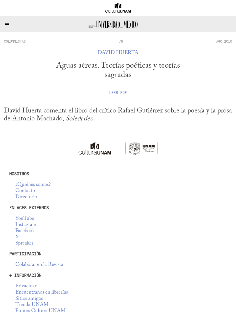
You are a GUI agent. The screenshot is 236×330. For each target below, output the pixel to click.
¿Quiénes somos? (33, 184)
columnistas (15, 41)
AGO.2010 (224, 41)
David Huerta (118, 52)
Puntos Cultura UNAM (40, 311)
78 (121, 41)
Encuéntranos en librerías (41, 292)
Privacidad (26, 286)
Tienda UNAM (31, 304)
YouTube (24, 218)
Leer (118, 92)
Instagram (25, 224)
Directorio (26, 197)
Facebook (25, 231)
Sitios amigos (29, 298)
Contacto (25, 190)
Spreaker (24, 243)
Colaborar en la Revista (39, 264)
